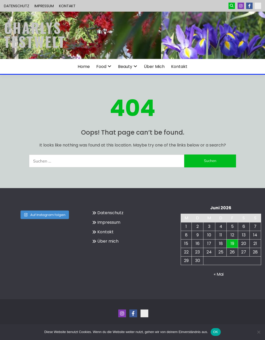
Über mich (154, 66)
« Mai (219, 274)
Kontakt (67, 6)
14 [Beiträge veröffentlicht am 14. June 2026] (255, 235)
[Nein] (258, 332)
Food (101, 66)
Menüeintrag (249, 6)
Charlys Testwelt (35, 34)
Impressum (44, 6)
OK (215, 332)
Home (84, 66)
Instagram (241, 6)
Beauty (125, 66)
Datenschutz (16, 6)
